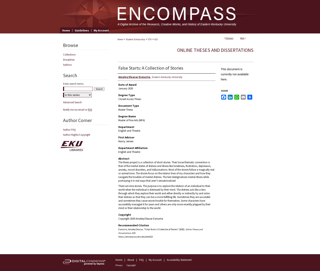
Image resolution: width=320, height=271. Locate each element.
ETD (150, 39)
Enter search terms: (73, 84)
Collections (69, 54)
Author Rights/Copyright (76, 135)
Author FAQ (69, 129)
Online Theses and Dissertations (215, 50)
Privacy (119, 265)
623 (156, 39)
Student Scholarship (135, 39)
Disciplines (68, 59)
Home (120, 39)
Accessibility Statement (179, 260)
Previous (229, 38)
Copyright (131, 265)
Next (242, 38)
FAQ (141, 260)
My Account (155, 260)
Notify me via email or (77, 109)
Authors (67, 65)
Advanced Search (72, 102)
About (130, 260)
